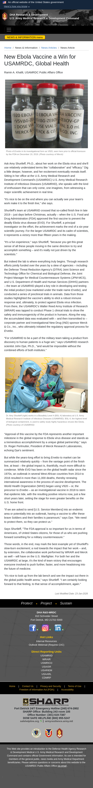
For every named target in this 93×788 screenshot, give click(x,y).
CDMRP (46, 677)
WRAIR (46, 659)
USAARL (46, 674)
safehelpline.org (29, 721)
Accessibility (67, 689)
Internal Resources (46, 641)
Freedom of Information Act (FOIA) (37, 689)
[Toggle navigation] (9, 30)
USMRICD (46, 663)
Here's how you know (15, 6)
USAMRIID (47, 655)
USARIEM (46, 670)
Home (8, 47)
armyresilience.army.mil (59, 721)
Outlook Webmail (46, 644)
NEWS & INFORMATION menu (25, 37)
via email (62, 766)
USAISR (46, 666)
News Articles (49, 47)
